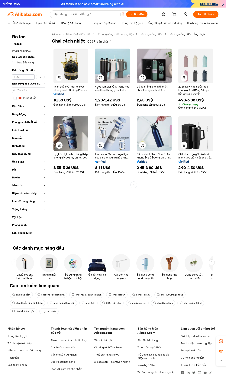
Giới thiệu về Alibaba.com (195, 336)
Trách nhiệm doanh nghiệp (196, 343)
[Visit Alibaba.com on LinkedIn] (188, 372)
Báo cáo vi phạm (17, 364)
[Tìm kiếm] (136, 14)
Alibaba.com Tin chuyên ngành (112, 361)
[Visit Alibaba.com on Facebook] (182, 372)
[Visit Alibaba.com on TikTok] (210, 372)
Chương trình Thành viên (108, 347)
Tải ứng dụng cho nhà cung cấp (155, 372)
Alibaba (56, 34)
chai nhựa (49, 311)
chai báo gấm (21, 294)
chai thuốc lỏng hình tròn (27, 303)
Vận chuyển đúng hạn (64, 354)
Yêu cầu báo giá (103, 340)
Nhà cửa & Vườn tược (78, 34)
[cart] (175, 14)
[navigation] (28, 134)
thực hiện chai (111, 303)
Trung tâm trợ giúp (18, 336)
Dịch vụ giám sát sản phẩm (66, 368)
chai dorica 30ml (191, 303)
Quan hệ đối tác (146, 365)
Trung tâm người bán (149, 347)
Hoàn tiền (13, 357)
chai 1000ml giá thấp (170, 294)
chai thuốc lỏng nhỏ (62, 303)
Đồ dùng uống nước (151, 34)
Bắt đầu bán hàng (147, 340)
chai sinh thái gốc (23, 311)
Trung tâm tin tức (191, 350)
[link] (221, 341)
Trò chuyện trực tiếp (19, 343)
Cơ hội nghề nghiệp (192, 357)
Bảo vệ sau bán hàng (63, 361)
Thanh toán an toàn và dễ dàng (68, 340)
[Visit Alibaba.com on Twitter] (193, 372)
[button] (122, 14)
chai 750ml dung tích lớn (87, 294)
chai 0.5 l (88, 303)
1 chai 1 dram (141, 294)
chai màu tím (137, 303)
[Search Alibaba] (85, 14)
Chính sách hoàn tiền (63, 347)
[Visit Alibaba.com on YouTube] (205, 372)
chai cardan (117, 294)
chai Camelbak (163, 303)
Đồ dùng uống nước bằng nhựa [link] (187, 34)
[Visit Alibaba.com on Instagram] (199, 372)
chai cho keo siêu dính (51, 294)
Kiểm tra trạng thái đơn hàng (24, 350)
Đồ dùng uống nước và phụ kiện (115, 34)
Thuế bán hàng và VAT (107, 354)
